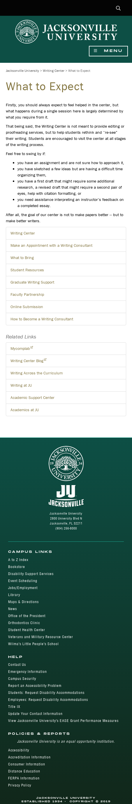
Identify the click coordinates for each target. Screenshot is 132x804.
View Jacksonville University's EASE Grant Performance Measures (63, 720)
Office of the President (26, 615)
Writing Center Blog (26, 360)
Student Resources (27, 269)
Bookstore (16, 566)
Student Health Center (26, 629)
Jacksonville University (22, 70)
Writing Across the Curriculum (36, 373)
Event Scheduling (22, 580)
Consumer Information (26, 764)
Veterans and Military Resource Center (40, 636)
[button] (118, 8)
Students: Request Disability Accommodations (46, 692)
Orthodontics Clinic (24, 622)
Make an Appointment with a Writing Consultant (51, 245)
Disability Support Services (31, 573)
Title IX (14, 706)
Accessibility (18, 750)
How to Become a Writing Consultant (41, 319)
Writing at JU (21, 385)
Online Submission (26, 306)
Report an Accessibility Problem (34, 685)
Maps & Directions (23, 601)
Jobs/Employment (23, 587)
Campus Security (22, 678)
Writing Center (53, 70)
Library (14, 594)
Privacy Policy (19, 785)
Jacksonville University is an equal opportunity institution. (66, 741)
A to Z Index (18, 559)
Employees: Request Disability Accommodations (48, 699)
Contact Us (17, 664)
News (12, 608)
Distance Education (24, 771)
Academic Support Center (32, 397)
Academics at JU (24, 409)
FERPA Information (24, 778)
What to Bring (22, 257)
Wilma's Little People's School (33, 643)
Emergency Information (27, 671)
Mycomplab (20, 348)
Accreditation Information (29, 757)
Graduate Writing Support (32, 282)
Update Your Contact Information (35, 713)
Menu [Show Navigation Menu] (108, 51)
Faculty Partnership (27, 294)
